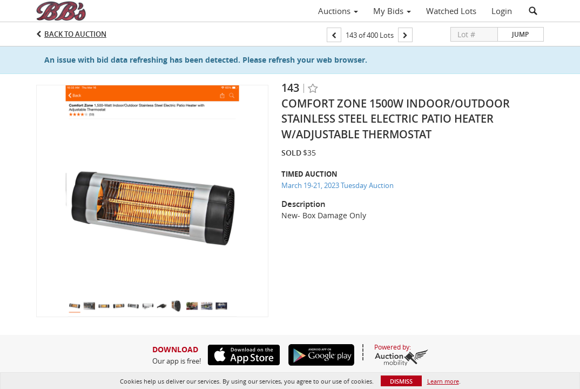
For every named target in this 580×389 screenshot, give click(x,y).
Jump (520, 34)
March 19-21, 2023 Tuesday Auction (337, 185)
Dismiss (401, 381)
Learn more (443, 381)
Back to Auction (75, 34)
